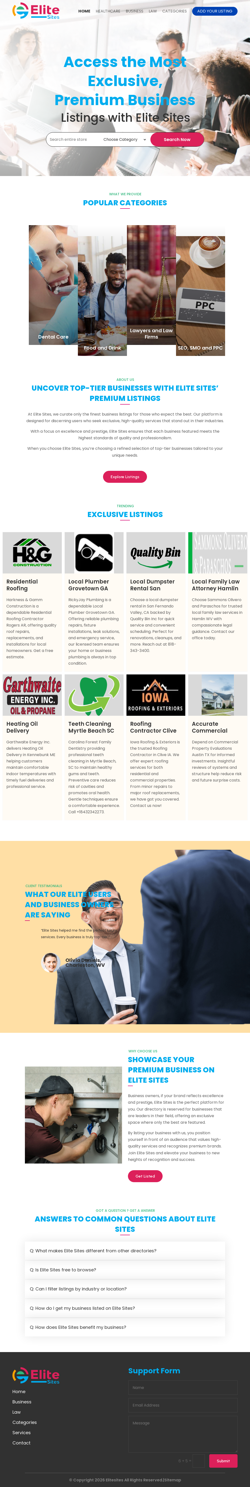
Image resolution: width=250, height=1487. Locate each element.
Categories (174, 11)
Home (84, 11)
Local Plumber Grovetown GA (88, 585)
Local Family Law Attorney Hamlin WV (216, 588)
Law (153, 11)
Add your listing (214, 11)
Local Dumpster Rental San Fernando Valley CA (153, 592)
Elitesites (114, 1480)
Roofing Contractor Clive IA (153, 730)
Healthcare (108, 11)
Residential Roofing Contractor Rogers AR (22, 592)
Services (21, 1433)
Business (134, 11)
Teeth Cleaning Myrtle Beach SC (91, 727)
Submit (223, 1461)
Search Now (177, 139)
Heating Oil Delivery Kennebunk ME (27, 730)
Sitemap (172, 1480)
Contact (21, 1443)
